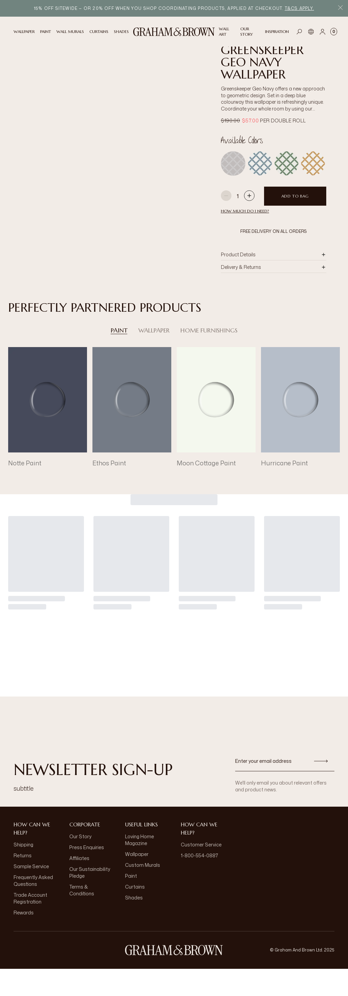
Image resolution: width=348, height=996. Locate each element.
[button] (273, 281)
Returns (23, 882)
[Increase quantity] (249, 223)
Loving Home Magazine (139, 867)
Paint (119, 358)
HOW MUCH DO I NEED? (245, 238)
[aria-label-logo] (174, 977)
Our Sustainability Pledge (89, 899)
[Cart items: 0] (333, 31)
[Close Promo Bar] (340, 8)
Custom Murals (142, 892)
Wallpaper (154, 358)
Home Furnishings (209, 358)
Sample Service (31, 893)
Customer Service (201, 872)
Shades (134, 925)
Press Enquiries (86, 874)
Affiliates (79, 885)
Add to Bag (295, 223)
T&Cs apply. (299, 8)
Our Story (80, 863)
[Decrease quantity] (226, 223)
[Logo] (174, 32)
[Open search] (299, 31)
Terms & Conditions (81, 917)
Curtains (135, 914)
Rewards (24, 940)
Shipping (23, 872)
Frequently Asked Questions (33, 907)
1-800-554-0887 (199, 882)
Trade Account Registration (30, 925)
